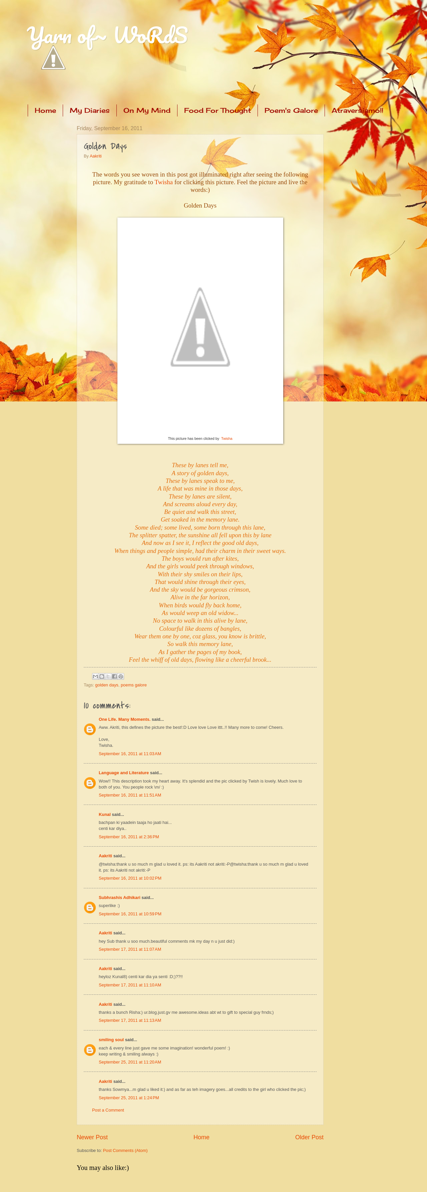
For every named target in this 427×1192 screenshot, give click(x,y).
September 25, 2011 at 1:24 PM (129, 1097)
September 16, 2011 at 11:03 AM (130, 753)
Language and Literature (124, 772)
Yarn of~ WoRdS (107, 34)
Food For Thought (217, 110)
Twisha (163, 182)
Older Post (309, 1137)
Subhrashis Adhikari (119, 897)
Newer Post (92, 1137)
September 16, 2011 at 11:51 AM (130, 795)
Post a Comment (108, 1110)
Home (45, 110)
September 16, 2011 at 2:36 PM (129, 836)
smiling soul (111, 1039)
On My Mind (146, 110)
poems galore (134, 684)
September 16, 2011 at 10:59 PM (130, 913)
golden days (106, 684)
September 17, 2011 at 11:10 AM (130, 984)
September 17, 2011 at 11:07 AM (130, 949)
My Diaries (90, 110)
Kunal (105, 814)
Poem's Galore (291, 110)
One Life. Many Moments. (124, 719)
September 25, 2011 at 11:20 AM (130, 1062)
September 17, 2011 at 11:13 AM (130, 1020)
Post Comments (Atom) (125, 1150)
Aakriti (96, 156)
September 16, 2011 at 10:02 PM (130, 878)
